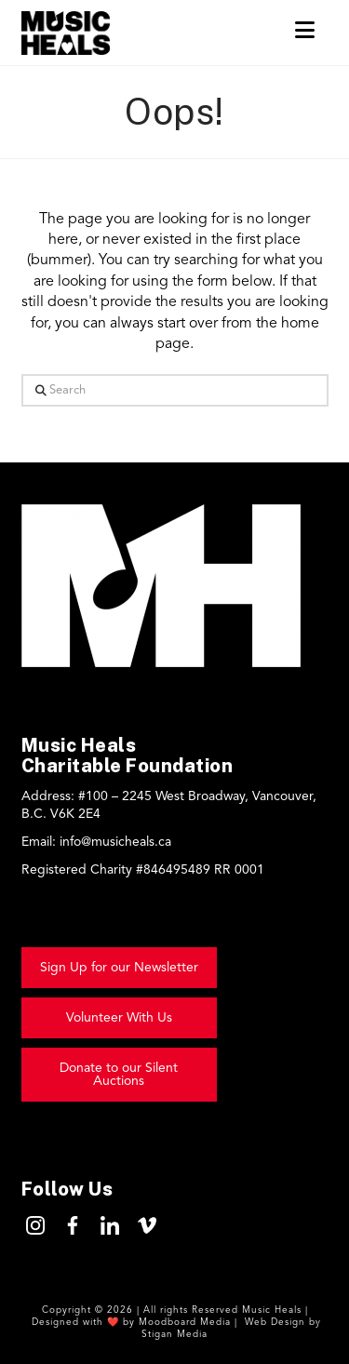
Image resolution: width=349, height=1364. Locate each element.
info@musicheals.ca (115, 842)
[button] (305, 31)
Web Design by (281, 1322)
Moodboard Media (187, 1322)
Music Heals (272, 1310)
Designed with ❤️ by (85, 1322)
